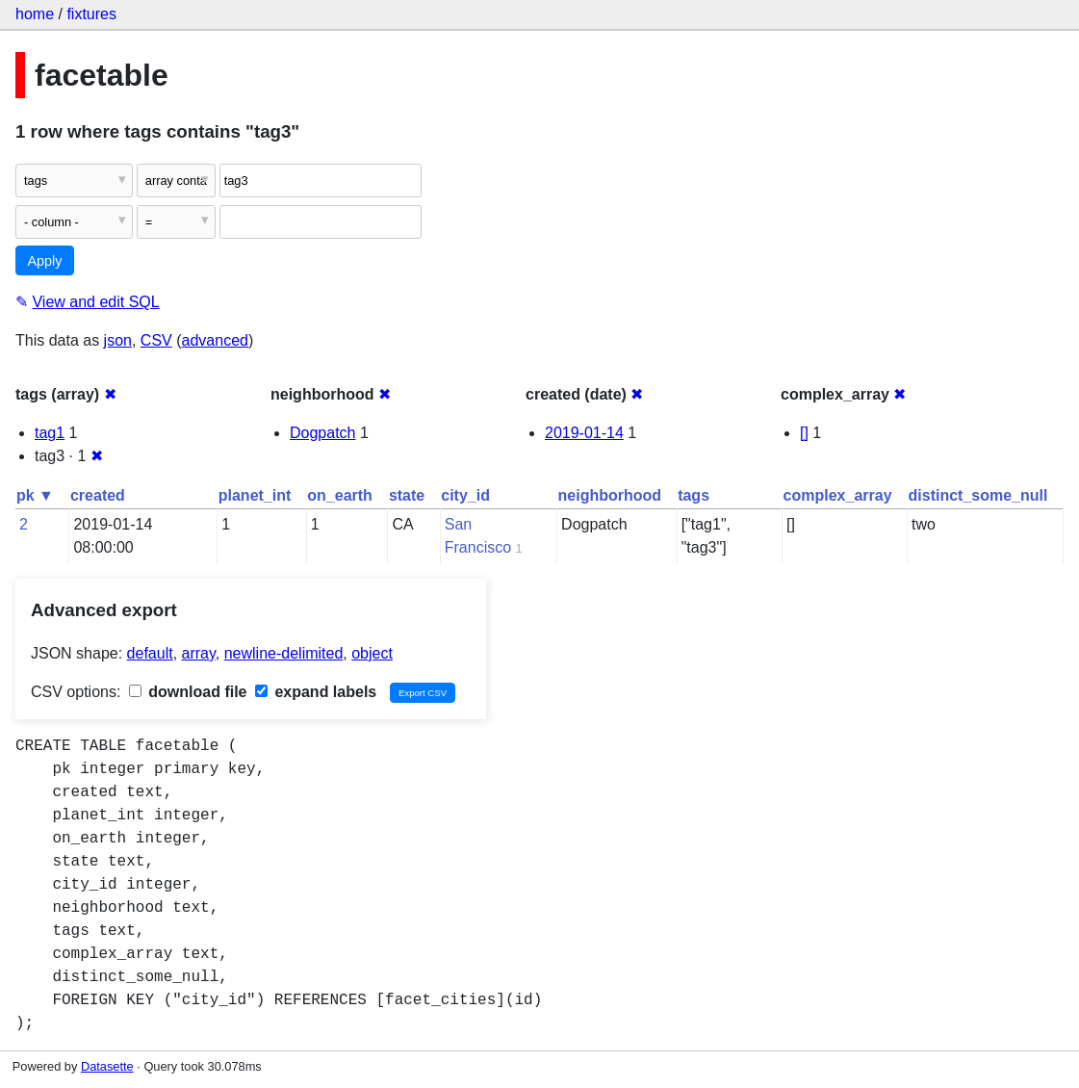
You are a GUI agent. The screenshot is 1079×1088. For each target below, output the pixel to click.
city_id (465, 495)
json (118, 340)
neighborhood (610, 495)
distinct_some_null (978, 495)
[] (804, 433)
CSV (156, 340)
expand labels (315, 692)
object (372, 653)
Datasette (107, 1066)
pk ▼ (35, 495)
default (150, 653)
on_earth (340, 495)
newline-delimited (284, 653)
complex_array (838, 495)
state (406, 495)
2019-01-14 (584, 433)
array (199, 653)
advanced (215, 340)
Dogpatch (323, 433)
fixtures (91, 14)
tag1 (49, 433)
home (34, 14)
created (97, 495)
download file (188, 692)
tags (693, 495)
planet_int (255, 495)
